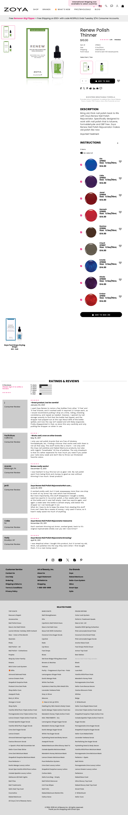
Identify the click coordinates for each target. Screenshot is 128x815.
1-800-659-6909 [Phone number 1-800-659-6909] (44, 588)
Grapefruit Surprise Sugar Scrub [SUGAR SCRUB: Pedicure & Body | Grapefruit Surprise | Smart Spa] (87, 729)
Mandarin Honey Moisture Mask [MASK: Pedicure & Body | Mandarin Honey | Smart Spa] (54, 753)
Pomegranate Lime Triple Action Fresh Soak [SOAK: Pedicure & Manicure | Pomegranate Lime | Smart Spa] (23, 714)
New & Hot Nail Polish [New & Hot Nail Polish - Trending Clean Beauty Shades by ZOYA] (17, 627)
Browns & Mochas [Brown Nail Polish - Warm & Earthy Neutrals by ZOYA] (49, 662)
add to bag (100, 81)
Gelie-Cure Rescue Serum (85, 686)
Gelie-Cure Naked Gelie (84, 733)
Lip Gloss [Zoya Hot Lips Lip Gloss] (45, 647)
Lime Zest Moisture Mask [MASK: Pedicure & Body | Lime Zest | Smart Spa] (18, 753)
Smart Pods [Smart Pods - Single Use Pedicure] (79, 789)
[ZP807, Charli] (100, 249)
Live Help (9, 577)
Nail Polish (79, 761)
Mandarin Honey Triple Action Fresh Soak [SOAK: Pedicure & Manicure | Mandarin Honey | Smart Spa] (56, 714)
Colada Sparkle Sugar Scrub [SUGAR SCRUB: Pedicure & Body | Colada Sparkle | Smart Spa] (19, 722)
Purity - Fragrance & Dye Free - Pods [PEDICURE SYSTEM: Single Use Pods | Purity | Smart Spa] (56, 670)
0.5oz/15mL (92, 47)
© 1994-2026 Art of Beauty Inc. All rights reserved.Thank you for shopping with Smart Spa (64, 808)
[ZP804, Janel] (100, 198)
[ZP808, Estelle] (100, 266)
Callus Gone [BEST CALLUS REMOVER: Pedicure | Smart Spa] (46, 797)
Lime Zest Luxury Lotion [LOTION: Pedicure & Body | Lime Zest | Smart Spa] (51, 765)
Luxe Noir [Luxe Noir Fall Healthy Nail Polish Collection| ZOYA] (78, 670)
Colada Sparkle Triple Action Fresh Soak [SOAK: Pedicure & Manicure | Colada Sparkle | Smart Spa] (89, 718)
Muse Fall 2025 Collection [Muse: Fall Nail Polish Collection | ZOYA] (52, 631)
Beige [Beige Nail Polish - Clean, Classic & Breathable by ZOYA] (77, 698)
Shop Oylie (13, 706)
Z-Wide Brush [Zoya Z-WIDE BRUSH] (80, 793)
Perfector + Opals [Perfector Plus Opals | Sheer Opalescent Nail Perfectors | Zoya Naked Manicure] (81, 757)
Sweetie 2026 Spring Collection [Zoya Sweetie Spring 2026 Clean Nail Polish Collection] (87, 627)
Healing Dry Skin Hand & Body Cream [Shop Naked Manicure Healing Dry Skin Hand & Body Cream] (56, 706)
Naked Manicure (76, 577)
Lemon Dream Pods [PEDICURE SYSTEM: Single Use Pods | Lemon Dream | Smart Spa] (16, 678)
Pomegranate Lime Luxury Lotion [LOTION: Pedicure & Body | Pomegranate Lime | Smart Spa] (88, 765)
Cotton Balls (47, 773)
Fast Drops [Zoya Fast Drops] (46, 650)
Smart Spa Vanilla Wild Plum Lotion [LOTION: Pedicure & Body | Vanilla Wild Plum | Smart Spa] (22, 769)
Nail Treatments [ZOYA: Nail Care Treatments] (15, 785)
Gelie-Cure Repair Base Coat (86, 706)
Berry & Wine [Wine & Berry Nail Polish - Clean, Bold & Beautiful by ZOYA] (14, 698)
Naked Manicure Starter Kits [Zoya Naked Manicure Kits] (52, 793)
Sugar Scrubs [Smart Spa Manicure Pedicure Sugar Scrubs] (80, 722)
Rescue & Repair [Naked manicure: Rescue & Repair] (15, 615)
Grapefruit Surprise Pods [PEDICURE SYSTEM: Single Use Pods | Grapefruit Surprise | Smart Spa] (18, 682)
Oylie (71, 591)
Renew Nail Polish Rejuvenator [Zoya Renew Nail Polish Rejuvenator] (86, 658)
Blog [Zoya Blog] (97, 9)
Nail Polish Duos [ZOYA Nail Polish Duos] (15, 623)
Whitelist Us (42, 580)
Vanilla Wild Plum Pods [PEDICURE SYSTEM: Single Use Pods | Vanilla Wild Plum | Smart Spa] (84, 674)
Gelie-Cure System (77, 580)
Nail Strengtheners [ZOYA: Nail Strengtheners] (49, 615)
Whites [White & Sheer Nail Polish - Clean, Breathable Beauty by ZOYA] (78, 694)
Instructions (99, 142)
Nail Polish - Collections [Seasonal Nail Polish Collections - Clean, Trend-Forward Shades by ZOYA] (18, 650)
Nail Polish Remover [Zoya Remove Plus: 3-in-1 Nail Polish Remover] (50, 781)
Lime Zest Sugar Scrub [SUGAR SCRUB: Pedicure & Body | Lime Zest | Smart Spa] (17, 729)
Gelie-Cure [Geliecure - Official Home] (79, 797)
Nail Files (12, 781)
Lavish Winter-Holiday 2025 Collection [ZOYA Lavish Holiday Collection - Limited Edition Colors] (23, 631)
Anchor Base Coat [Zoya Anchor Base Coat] (82, 643)
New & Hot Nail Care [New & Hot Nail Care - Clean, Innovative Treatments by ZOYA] (49, 627)
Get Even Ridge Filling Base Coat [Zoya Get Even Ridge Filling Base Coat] (54, 658)
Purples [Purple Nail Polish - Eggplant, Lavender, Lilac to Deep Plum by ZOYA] (11, 654)
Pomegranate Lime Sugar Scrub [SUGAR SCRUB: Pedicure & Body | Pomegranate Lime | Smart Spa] (87, 726)
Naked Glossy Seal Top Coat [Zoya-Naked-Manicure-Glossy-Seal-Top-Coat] (86, 785)
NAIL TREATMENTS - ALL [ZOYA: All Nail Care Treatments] (51, 718)
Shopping (41, 584)
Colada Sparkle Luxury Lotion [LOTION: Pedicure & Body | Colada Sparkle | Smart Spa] (20, 773)
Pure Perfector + (15, 761)
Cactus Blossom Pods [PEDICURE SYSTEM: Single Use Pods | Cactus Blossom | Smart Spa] (83, 690)
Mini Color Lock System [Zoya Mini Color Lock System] (18, 666)
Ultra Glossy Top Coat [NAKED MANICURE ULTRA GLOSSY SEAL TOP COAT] (83, 781)
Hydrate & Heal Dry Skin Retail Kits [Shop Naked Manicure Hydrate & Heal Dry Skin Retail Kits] (55, 686)
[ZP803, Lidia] (100, 182)
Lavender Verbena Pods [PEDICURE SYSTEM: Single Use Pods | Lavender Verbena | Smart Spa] (51, 690)
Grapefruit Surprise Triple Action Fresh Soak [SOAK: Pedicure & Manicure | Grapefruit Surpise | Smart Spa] (89, 714)
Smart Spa (73, 588)
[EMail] (97, 88)
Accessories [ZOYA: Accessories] (13, 619)
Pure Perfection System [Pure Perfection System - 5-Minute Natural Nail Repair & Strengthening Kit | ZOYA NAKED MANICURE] (51, 761)
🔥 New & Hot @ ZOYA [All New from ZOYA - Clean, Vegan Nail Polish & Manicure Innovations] (50, 702)
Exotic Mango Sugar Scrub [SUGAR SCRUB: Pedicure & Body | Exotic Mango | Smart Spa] (52, 729)
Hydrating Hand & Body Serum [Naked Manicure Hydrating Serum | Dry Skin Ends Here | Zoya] (87, 745)
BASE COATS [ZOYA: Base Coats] (46, 611)
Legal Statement (44, 577)
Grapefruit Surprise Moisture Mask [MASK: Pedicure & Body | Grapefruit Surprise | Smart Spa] (22, 757)
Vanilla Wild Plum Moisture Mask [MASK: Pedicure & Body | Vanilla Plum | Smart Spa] (88, 749)
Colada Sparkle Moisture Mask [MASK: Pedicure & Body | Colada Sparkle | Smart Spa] (53, 749)
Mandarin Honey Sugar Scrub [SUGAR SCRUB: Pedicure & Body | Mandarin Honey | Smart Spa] (53, 726)
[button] (16, 9)
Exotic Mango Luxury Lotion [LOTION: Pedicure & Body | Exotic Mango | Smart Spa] (19, 765)
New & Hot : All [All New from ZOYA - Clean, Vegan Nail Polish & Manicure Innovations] (80, 623)
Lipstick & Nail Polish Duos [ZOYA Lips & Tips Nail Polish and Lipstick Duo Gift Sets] (52, 623)
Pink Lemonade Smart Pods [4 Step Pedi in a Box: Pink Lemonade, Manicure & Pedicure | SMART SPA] (85, 631)
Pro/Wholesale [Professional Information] (82, 9)
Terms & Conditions (14, 588)
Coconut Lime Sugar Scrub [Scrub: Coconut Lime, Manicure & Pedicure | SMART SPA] (52, 635)
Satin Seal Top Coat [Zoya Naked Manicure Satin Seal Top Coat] (16, 789)
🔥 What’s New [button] (62, 9)
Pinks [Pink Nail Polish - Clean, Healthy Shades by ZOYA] (11, 643)
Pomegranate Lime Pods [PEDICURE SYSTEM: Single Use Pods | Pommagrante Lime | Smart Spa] (84, 682)
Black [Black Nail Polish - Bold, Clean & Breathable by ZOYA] (77, 662)
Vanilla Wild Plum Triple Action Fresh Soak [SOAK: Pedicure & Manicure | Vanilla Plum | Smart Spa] (23, 710)
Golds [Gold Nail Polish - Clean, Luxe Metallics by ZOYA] (77, 666)
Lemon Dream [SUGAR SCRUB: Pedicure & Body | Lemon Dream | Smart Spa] (14, 733)
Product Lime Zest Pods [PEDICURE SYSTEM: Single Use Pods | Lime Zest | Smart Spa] (17, 686)
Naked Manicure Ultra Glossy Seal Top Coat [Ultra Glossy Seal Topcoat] (56, 745)
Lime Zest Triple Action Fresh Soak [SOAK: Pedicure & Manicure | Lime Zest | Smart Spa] (88, 710)
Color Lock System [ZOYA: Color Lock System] (82, 615)
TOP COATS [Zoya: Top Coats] (13, 611)
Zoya (71, 573)
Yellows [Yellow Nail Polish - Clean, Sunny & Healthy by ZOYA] (45, 666)
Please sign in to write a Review (12, 388)
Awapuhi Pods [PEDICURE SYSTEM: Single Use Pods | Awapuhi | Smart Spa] (14, 694)
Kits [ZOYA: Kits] (43, 619)
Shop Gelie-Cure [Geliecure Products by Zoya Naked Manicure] (15, 690)
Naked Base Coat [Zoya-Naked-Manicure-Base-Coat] (81, 777)
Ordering (9, 580)
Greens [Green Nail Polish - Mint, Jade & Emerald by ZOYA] (11, 662)
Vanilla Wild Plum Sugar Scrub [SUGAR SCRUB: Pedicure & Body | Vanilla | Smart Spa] (20, 726)
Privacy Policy (11, 591)
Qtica (71, 584)
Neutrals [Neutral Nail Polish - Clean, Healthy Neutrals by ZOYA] (12, 639)
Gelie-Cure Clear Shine (17, 749)
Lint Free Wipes (48, 785)
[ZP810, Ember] (100, 300)
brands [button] (46, 9)
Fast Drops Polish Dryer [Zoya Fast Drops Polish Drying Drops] (84, 647)
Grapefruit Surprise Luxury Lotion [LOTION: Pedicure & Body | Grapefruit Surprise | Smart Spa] (54, 769)
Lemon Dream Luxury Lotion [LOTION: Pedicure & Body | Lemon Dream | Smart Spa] (86, 769)
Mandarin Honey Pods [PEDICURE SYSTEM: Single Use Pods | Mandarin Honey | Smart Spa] (83, 678)
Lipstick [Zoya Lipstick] (45, 639)
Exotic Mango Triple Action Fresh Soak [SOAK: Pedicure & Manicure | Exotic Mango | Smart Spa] (56, 710)
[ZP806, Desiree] (100, 232)
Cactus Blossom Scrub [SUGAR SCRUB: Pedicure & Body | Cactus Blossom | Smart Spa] (17, 741)
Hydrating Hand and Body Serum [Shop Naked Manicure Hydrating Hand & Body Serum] (54, 737)
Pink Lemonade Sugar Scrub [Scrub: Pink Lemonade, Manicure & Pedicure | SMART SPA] (85, 639)
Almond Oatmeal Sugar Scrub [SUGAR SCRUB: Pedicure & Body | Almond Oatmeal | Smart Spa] (20, 737)
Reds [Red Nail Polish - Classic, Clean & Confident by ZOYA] (44, 643)
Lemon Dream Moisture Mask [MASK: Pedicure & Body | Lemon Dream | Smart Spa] (53, 757)
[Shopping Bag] (122, 6)
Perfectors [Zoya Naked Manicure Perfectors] (79, 773)
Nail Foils (45, 789)
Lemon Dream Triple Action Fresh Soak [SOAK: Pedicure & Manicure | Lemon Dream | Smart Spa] (23, 718)
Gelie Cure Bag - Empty (51, 777)
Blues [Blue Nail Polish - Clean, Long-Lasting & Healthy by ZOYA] (44, 654)
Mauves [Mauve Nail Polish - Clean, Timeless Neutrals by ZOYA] (45, 698)
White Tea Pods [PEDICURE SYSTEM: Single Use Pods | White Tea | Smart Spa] (48, 682)
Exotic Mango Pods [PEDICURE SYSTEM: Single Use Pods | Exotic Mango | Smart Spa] (49, 678)
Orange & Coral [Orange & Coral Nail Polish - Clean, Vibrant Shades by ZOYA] (14, 702)
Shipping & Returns (14, 584)
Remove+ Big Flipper (24, 18)
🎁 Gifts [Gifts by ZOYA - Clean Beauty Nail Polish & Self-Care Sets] (11, 670)
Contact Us (10, 573)
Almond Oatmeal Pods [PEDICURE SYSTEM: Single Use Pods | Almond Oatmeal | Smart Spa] (17, 674)
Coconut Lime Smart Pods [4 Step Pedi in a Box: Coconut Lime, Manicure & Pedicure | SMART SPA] (85, 635)
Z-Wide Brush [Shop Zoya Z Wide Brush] (80, 702)
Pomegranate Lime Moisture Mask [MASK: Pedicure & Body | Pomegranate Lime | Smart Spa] (88, 753)
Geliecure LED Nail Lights (18, 777)
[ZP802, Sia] (100, 165)
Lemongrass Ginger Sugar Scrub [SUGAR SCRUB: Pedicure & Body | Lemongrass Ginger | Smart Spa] (54, 722)
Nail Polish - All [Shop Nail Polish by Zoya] (15, 647)
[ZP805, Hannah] (100, 215)
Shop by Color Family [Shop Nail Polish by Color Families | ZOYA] (17, 658)
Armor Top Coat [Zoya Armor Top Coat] (81, 650)
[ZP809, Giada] (100, 283)
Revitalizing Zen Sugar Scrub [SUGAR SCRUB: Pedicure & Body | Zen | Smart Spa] (86, 741)
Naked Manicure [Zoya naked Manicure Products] (15, 797)
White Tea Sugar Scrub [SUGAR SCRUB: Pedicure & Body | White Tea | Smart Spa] (50, 733)
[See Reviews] (110, 39)
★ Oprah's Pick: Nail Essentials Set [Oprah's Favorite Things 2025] (22, 745)
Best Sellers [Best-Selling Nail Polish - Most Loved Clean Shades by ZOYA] (79, 654)
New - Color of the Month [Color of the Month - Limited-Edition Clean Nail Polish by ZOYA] (18, 635)
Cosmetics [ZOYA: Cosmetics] (13, 793)
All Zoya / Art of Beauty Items (20, 801)
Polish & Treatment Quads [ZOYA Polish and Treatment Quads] (85, 619)
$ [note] (103, 166)
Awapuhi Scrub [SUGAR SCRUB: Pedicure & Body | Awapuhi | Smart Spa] (48, 741)
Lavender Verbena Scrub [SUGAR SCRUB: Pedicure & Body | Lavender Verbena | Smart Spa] (84, 737)
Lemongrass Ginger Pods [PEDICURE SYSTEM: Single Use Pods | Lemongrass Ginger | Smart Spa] (51, 674)
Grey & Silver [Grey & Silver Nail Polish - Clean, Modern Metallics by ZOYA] (47, 694)
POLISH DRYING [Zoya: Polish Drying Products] (81, 611)
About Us (41, 573)
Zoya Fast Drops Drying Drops (14, 346)
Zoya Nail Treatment (89, 134)
